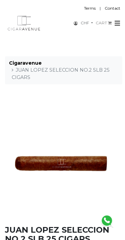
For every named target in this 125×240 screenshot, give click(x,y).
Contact (112, 8)
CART (104, 22)
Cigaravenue (25, 63)
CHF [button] (85, 22)
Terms (90, 8)
